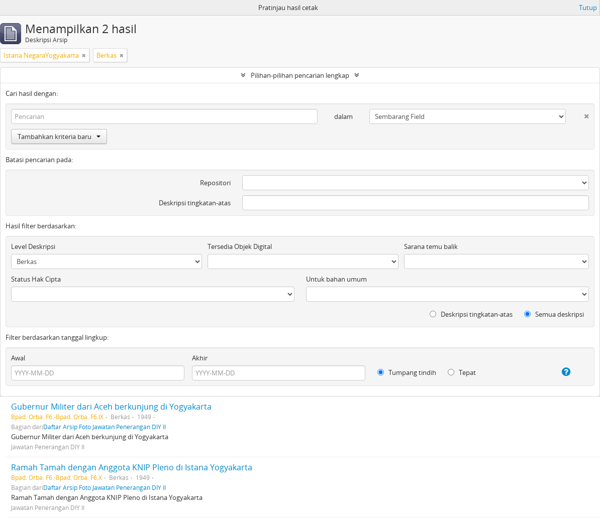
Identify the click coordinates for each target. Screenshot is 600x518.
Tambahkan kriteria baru (59, 136)
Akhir (200, 357)
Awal (18, 357)
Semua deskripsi (554, 314)
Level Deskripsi (33, 246)
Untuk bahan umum (336, 279)
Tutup (588, 7)
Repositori (215, 182)
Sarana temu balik (431, 246)
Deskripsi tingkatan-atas (195, 202)
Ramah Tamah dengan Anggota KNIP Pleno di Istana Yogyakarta (131, 467)
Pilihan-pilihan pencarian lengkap (300, 75)
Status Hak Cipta (36, 279)
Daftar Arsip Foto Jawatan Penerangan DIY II (104, 427)
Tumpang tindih (406, 372)
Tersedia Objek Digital (240, 246)
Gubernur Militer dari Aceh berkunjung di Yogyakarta (111, 406)
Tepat (462, 372)
